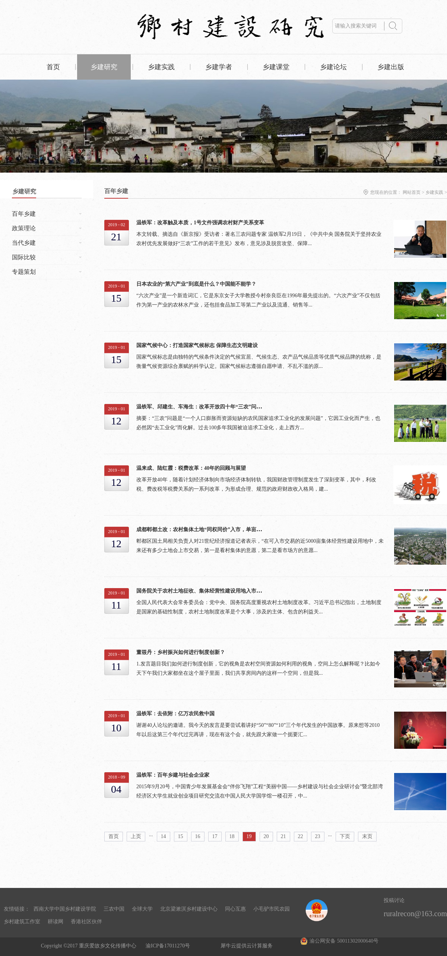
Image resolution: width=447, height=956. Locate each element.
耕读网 (55, 921)
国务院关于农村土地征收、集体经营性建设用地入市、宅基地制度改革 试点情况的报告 (236, 591)
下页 (345, 836)
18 (232, 836)
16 (197, 836)
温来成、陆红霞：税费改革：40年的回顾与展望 (191, 468)
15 (180, 836)
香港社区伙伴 (86, 921)
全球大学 (142, 909)
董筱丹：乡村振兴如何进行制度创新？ (180, 652)
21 (283, 836)
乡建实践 (434, 192)
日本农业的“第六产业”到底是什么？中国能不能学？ (196, 284)
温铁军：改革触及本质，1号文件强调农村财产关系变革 (200, 222)
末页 (367, 836)
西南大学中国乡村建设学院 (65, 909)
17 (215, 836)
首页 (53, 67)
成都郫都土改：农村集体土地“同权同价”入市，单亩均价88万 (206, 529)
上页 (136, 836)
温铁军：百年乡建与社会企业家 (172, 775)
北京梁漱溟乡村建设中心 (189, 909)
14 (163, 836)
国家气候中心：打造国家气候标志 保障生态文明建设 (197, 345)
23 (317, 836)
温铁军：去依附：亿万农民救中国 (175, 713)
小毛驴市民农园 (271, 909)
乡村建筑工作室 (22, 921)
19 (249, 836)
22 (300, 836)
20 (266, 836)
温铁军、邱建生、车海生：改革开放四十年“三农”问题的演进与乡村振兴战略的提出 (232, 407)
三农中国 (114, 909)
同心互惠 (235, 909)
